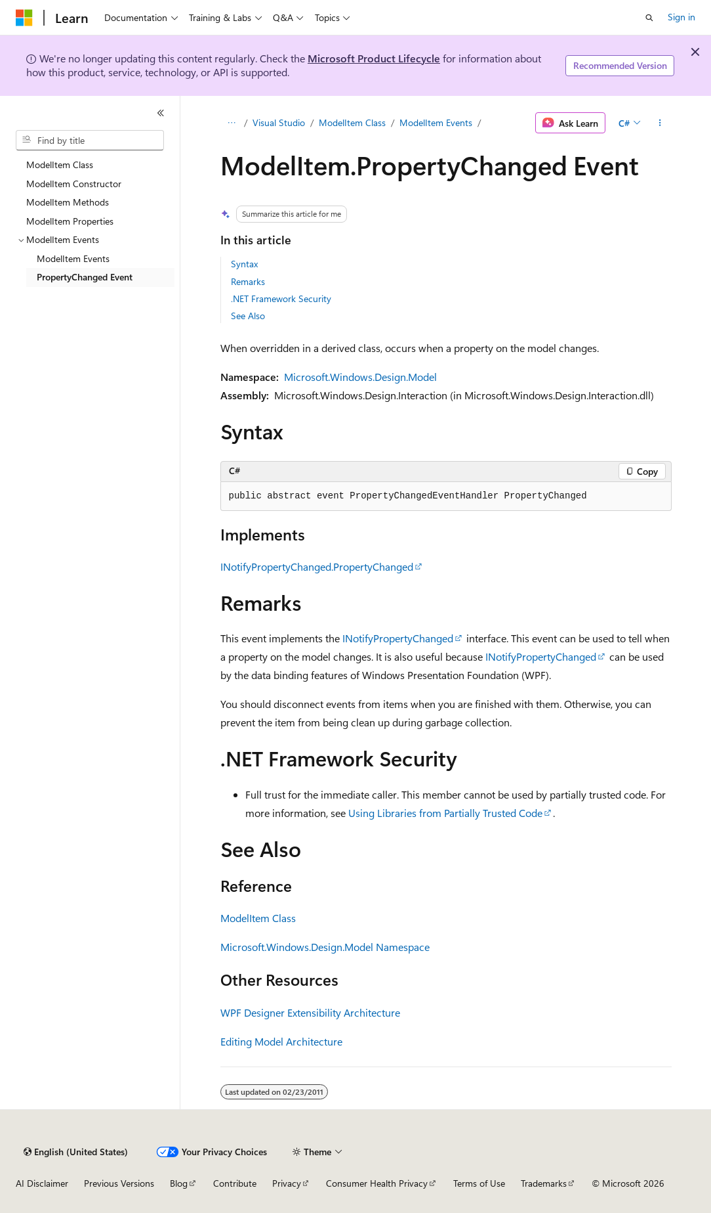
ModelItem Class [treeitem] (59, 164)
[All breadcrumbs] (231, 122)
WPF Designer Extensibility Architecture (310, 1012)
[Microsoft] (24, 17)
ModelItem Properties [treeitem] (69, 221)
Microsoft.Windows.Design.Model (360, 377)
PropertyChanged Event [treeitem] (84, 277)
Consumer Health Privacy (377, 1183)
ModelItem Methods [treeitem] (67, 202)
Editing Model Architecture (281, 1041)
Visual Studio (279, 122)
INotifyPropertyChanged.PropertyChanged (316, 566)
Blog (179, 1183)
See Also (248, 315)
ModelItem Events (435, 122)
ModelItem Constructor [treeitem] (73, 183)
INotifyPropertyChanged (397, 638)
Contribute (234, 1183)
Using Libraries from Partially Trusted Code (445, 813)
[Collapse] (160, 113)
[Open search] (649, 18)
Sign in (681, 17)
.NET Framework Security (281, 298)
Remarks (248, 281)
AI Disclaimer (42, 1183)
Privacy (286, 1183)
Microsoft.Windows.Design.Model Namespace (325, 947)
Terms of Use (479, 1183)
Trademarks (544, 1183)
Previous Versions (119, 1183)
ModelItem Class (352, 122)
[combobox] (90, 140)
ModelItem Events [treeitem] (73, 258)
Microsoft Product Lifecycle (374, 58)
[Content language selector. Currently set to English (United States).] (76, 1151)
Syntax (244, 263)
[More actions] (659, 122)
